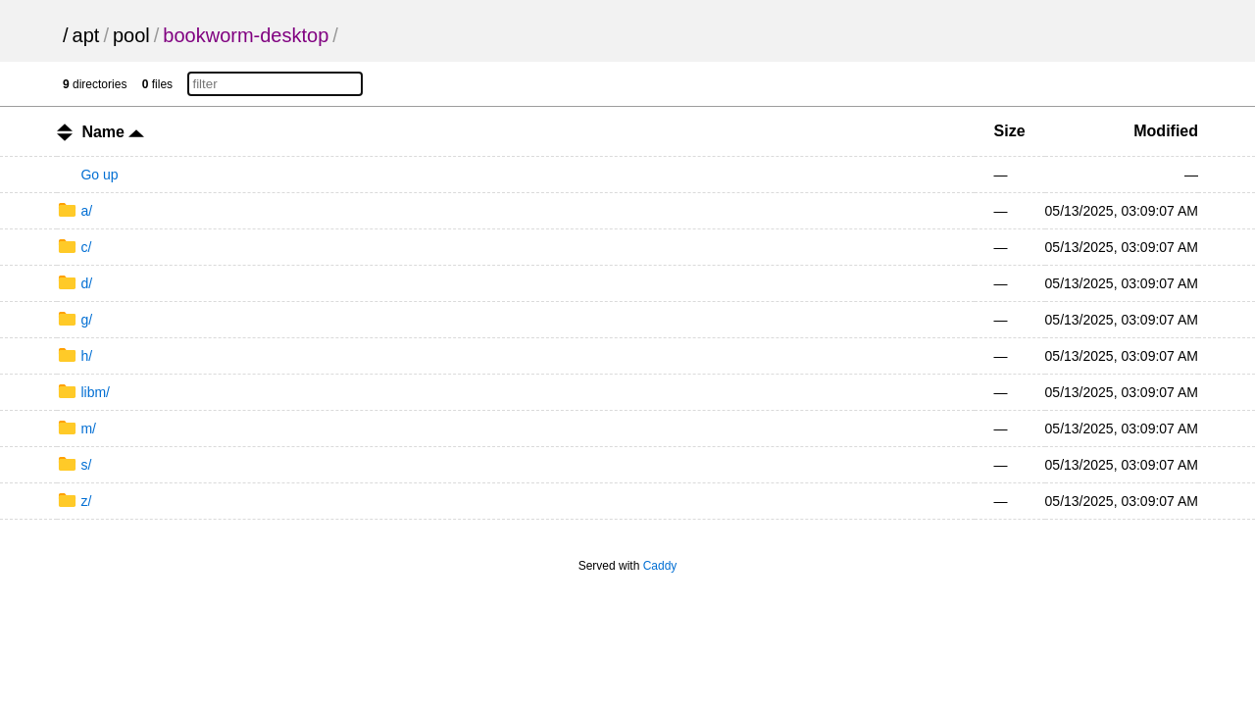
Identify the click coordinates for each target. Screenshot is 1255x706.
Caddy (660, 566)
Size (1010, 131)
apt (86, 35)
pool (131, 35)
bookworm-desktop (245, 35)
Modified (1165, 131)
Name (112, 132)
